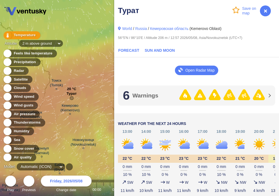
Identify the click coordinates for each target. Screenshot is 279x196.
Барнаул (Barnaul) (41, 151)
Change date (66, 184)
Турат (71, 94)
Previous (29, 184)
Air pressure (21, 114)
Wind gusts (20, 105)
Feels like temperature (29, 53)
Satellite (17, 80)
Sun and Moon (160, 50)
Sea (13, 140)
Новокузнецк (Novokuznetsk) (83, 143)
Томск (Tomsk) (56, 83)
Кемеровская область (169, 28)
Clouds (16, 88)
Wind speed (20, 97)
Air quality (19, 157)
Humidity (18, 131)
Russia (141, 28)
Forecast (128, 50)
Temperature (21, 35)
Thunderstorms (24, 123)
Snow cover (20, 149)
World (127, 28)
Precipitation (21, 62)
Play (10, 184)
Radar (15, 71)
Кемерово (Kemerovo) (70, 108)
